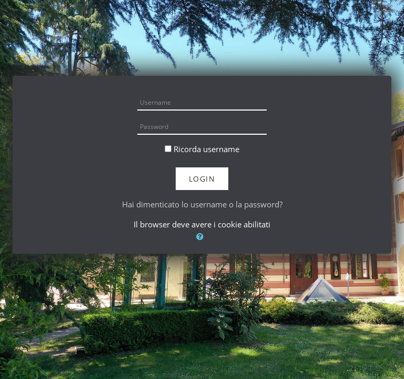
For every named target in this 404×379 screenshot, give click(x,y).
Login (202, 179)
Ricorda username (206, 149)
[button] (202, 236)
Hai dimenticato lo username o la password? (202, 204)
